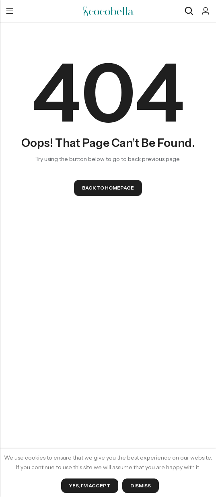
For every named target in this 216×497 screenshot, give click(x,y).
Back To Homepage (108, 188)
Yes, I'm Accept (89, 486)
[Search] (188, 11)
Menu (9, 11)
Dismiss (140, 486)
